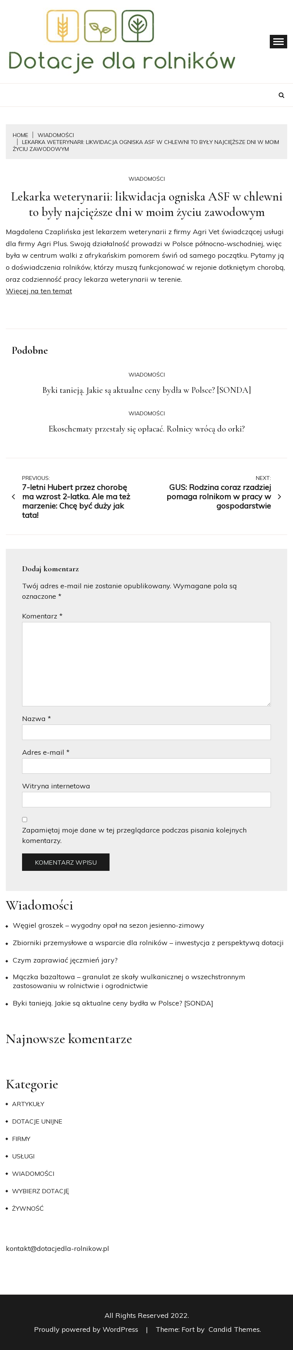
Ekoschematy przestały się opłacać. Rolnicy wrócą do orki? (146, 429)
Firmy (21, 1139)
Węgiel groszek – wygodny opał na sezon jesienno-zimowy (108, 925)
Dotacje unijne (37, 1121)
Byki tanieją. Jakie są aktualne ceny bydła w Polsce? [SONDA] (146, 390)
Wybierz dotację (40, 1191)
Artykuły (28, 1104)
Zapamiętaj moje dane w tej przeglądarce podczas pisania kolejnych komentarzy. (134, 835)
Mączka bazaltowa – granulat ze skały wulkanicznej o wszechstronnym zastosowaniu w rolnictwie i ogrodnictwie (129, 981)
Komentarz (42, 616)
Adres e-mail (46, 752)
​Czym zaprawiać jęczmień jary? (65, 960)
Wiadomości (147, 179)
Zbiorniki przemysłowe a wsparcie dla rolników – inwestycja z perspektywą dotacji (148, 942)
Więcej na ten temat (39, 290)
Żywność (28, 1208)
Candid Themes (234, 1329)
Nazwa (36, 718)
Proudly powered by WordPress (87, 1329)
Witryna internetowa (56, 785)
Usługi (23, 1156)
